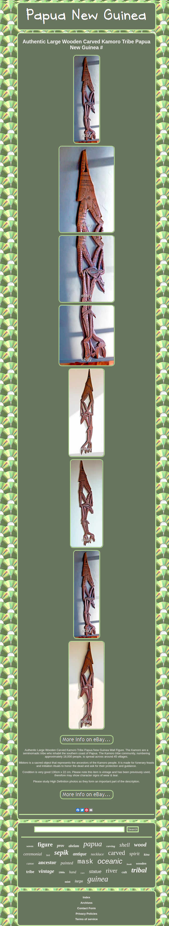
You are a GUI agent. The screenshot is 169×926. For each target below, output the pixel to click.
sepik (61, 852)
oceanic (109, 861)
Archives (86, 902)
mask (85, 861)
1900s (62, 872)
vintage (46, 871)
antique (79, 853)
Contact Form (86, 908)
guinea (97, 879)
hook (129, 864)
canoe (30, 863)
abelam (73, 846)
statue (95, 871)
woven (30, 846)
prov (60, 845)
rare (82, 873)
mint (67, 881)
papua (92, 844)
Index (86, 897)
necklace (97, 854)
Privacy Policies (86, 913)
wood (140, 844)
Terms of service (86, 919)
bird (48, 855)
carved (116, 852)
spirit (134, 853)
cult (124, 872)
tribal (139, 870)
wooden (141, 863)
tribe (30, 872)
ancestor (47, 862)
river (111, 870)
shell (124, 845)
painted (67, 863)
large (79, 881)
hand (72, 872)
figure (45, 844)
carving (110, 846)
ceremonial (32, 854)
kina (147, 854)
